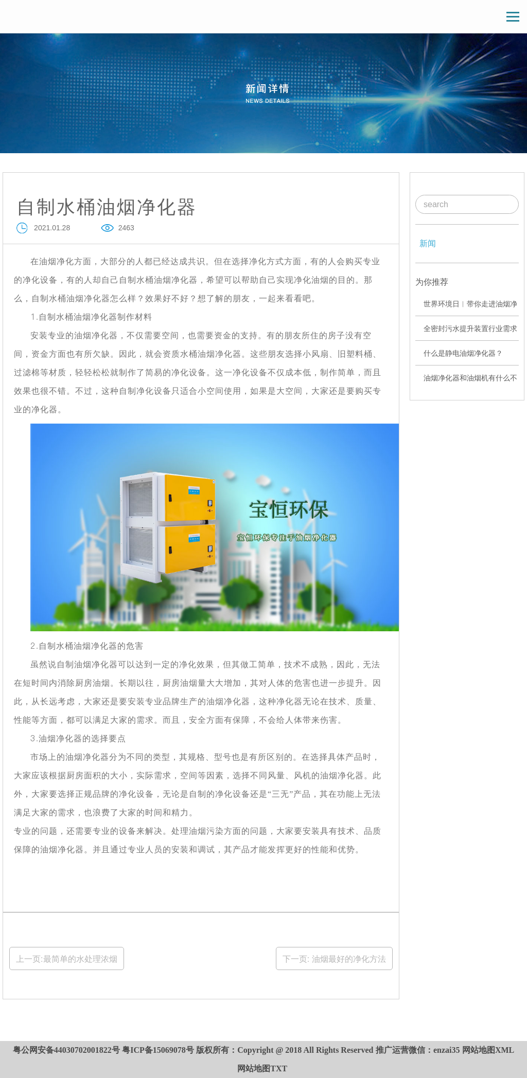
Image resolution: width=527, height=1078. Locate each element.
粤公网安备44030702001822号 (66, 1050)
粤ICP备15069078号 (158, 1050)
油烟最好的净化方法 (347, 959)
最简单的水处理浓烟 (80, 959)
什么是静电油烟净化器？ (463, 353)
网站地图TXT (262, 1068)
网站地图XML (488, 1050)
